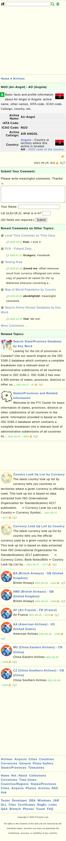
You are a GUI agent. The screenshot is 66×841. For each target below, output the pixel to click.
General (25, 766)
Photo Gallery (43, 766)
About (22, 779)
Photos (31, 791)
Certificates (26, 808)
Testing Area (13, 265)
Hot (14, 779)
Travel (40, 812)
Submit (41, 223)
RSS (55, 791)
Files (12, 808)
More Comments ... (14, 329)
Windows (44, 804)
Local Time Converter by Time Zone (30, 239)
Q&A (4, 812)
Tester (5, 804)
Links (53, 808)
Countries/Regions (15, 787)
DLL (4, 808)
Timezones (36, 771)
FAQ (50, 812)
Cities (33, 762)
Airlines (19, 78)
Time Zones (28, 783)
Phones (28, 812)
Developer (19, 804)
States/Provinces (13, 771)
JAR (56, 804)
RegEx (42, 808)
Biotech (15, 812)
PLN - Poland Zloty (18, 252)
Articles (44, 791)
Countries (46, 762)
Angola (26, 139)
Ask (4, 795)
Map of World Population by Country (30, 293)
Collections (37, 779)
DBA (32, 804)
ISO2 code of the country (46, 149)
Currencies (9, 766)
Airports (20, 762)
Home (5, 78)
